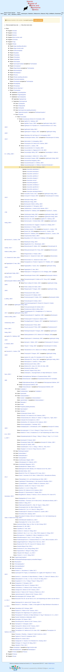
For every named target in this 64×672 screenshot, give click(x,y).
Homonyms (24, 13)
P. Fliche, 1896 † (32, 325)
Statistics (30, 13)
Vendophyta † (17, 647)
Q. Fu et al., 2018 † (27, 498)
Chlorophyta (17, 57)
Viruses (14, 656)
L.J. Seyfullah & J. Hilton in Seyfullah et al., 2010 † (33, 535)
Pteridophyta (17, 81)
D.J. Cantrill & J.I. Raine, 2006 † (35, 361)
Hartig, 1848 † (49, 123)
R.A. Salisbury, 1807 (31, 121)
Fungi (14, 41)
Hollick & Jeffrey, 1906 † (33, 309)
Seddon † (35, 191)
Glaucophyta (17, 61)
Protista (14, 651)
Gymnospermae (23, 101)
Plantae (14, 44)
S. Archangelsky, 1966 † (33, 141)
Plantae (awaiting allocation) (20, 77)
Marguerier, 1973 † (27, 464)
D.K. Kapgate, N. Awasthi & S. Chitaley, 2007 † (39, 224)
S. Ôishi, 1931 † (21, 645)
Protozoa (25, 651)
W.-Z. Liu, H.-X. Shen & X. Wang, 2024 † (31, 509)
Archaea (14, 33)
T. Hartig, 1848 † (30, 346)
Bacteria (15, 35)
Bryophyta (16, 52)
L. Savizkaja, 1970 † (31, 424)
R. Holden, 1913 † (32, 246)
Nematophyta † (17, 72)
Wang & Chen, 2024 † (24, 546)
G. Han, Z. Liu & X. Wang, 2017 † (30, 537)
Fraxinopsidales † (22, 457)
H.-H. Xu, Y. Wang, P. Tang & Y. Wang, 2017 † (29, 581)
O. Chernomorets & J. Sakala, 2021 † (30, 492)
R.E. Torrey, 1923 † (34, 250)
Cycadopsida (21, 103)
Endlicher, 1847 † (31, 216)
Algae (19, 48)
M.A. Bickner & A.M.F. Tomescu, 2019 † (27, 589)
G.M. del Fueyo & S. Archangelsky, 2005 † (37, 135)
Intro (2, 13)
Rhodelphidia (17, 83)
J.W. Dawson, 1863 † (23, 619)
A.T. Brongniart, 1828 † (33, 206)
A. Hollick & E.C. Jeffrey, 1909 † (35, 156)
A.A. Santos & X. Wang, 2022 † (27, 531)
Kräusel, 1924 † (28, 413)
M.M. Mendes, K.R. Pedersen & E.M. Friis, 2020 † (35, 468)
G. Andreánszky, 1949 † (33, 338)
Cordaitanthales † (24, 391)
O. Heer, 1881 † (13, 263)
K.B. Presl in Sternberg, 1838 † (34, 167)
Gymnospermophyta (19, 63)
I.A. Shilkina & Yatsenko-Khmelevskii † (38, 165)
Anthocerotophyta (18, 50)
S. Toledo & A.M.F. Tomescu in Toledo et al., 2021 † (30, 592)
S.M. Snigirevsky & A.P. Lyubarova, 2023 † (28, 612)
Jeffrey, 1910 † (31, 368)
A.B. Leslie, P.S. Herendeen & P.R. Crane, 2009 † (38, 357)
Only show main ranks (25, 25)
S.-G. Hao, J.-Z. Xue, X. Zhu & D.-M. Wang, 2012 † (31, 578)
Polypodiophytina (22, 94)
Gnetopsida (21, 108)
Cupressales (23, 393)
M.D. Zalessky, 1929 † (27, 513)
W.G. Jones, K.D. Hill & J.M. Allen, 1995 (36, 366)
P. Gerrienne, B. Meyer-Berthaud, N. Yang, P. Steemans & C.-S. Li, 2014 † (36, 615)
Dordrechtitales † (22, 453)
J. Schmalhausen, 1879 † (31, 426)
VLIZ (31, 663)
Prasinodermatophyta (19, 79)
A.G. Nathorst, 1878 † (28, 462)
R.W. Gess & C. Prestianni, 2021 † (27, 585)
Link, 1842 (28, 231)
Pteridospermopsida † (40, 112)
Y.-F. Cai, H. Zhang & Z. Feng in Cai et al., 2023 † (37, 430)
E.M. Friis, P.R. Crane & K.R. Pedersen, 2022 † (31, 544)
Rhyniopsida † (18, 561)
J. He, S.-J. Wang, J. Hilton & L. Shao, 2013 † (35, 446)
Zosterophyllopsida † (20, 566)
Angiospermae (22, 99)
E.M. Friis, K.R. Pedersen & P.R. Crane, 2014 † (32, 473)
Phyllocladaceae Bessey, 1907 (29, 382)
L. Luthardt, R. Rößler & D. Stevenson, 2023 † (34, 483)
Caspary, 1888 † (31, 158)
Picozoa (16, 74)
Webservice (37, 13)
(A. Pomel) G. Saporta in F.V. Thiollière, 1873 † (39, 262)
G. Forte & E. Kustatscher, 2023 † (25, 636)
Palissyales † (23, 402)
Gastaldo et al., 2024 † (28, 519)
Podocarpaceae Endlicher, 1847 (51, 382)
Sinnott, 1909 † (31, 275)
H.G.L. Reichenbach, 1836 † (34, 244)
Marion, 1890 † (32, 235)
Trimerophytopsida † (20, 564)
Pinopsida (20, 114)
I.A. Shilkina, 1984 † (34, 162)
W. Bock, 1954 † (31, 292)
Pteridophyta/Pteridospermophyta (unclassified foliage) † (28, 559)
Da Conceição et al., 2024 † (30, 420)
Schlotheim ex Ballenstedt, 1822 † (25, 617)
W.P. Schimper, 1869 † (25, 596)
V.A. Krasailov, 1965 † (34, 148)
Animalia (14, 30)
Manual (43, 13)
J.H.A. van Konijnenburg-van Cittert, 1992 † (33, 479)
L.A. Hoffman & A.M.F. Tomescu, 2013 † (28, 587)
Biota (17, 37)
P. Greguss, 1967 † (32, 353)
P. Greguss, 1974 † (33, 321)
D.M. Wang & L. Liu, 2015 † (26, 553)
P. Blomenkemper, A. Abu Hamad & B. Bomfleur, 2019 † (35, 481)
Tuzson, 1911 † (31, 193)
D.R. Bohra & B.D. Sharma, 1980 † (36, 143)
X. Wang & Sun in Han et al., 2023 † (31, 541)
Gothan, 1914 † (25, 471)
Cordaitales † (23, 389)
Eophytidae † (17, 59)
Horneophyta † (17, 66)
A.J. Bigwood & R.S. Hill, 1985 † (35, 150)
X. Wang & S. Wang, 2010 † (27, 550)
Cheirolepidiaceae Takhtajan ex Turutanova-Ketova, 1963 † (36, 376)
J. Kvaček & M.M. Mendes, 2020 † (36, 208)
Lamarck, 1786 (30, 229)
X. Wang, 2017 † (25, 502)
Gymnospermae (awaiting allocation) (27, 110)
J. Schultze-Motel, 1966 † (34, 221)
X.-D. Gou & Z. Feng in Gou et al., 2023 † (33, 449)
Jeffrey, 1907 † (31, 152)
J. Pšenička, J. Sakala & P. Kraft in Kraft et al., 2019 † (31, 634)
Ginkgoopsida (21, 105)
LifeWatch (51, 13)
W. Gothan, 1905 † (48, 442)
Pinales (22, 404)
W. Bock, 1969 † (32, 364)
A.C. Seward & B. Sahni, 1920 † (34, 256)
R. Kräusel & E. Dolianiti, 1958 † (35, 319)
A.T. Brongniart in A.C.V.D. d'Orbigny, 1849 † (38, 271)
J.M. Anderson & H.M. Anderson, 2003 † (33, 415)
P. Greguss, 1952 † (32, 131)
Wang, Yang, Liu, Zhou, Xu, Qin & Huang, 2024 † (32, 524)
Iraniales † (22, 398)
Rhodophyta (17, 86)
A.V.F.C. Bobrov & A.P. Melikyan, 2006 (36, 238)
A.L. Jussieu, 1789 (31, 145)
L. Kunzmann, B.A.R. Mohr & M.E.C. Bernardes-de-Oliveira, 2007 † (38, 500)
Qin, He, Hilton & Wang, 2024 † (30, 507)
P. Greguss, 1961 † (32, 289)
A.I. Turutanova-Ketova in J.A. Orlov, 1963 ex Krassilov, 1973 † (37, 539)
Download (57, 13)
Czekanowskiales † (25, 395)
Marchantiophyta (18, 70)
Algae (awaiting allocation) (20, 46)
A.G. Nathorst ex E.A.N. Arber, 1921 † (27, 630)
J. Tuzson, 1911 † (32, 265)
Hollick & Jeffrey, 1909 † (33, 204)
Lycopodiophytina (22, 92)
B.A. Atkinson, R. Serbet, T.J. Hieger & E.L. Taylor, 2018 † (39, 417)
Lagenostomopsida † (23, 112)
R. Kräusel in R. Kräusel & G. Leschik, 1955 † (34, 511)
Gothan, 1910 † (31, 137)
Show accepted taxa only (11, 25)
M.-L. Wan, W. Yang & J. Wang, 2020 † (34, 505)
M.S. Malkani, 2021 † (27, 466)
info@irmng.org (51, 663)
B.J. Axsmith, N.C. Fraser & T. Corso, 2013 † (31, 485)
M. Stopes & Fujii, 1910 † (32, 370)
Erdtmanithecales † (23, 455)
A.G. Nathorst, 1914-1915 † (25, 628)
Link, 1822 (29, 218)
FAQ (47, 13)
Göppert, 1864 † (26, 460)
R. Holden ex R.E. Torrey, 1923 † (37, 279)
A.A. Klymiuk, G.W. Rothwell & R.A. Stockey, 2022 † (31, 640)
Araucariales (23, 116)
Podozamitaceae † (26, 386)
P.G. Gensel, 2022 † (22, 638)
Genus (22, 167)
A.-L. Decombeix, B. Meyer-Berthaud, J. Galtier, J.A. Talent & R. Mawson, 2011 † (37, 576)
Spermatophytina (22, 97)
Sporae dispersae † (18, 88)
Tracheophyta (33, 63)
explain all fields (38, 20)
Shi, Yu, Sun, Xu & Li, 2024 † (29, 522)
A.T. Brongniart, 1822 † (24, 583)
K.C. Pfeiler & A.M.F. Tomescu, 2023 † (26, 610)
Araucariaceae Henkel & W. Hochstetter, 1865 (33, 119)
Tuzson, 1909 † (30, 123)
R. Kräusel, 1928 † (28, 440)
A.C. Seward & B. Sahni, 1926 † (35, 259)
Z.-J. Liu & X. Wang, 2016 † (28, 488)
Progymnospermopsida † (21, 557)
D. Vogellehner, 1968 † (34, 315)
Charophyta (16, 55)
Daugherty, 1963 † (32, 160)
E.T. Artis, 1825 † (24, 528)
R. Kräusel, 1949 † (31, 195)
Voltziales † (23, 411)
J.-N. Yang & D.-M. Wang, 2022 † (25, 643)
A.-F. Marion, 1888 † (32, 227)
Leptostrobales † (24, 400)
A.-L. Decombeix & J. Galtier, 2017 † (26, 570)
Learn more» (51, 668)
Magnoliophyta (17, 68)
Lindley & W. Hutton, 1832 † (32, 283)
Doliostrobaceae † (26, 378)
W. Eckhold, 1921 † (34, 307)
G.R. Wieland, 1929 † (32, 295)
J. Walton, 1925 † (31, 342)
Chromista (15, 39)
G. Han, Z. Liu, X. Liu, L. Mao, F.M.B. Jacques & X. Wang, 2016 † (35, 533)
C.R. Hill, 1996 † (23, 526)
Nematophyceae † (17, 649)
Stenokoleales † (18, 568)
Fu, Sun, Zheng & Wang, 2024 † (28, 548)
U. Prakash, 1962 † (32, 253)
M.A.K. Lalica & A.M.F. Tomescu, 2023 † (27, 602)
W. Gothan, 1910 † (33, 301)
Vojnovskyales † (24, 409)
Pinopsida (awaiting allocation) (27, 406)
